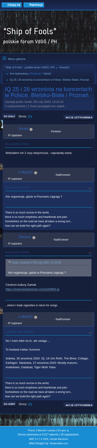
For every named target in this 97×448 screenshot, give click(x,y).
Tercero (24, 237)
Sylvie (47, 73)
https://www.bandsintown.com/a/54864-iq (32, 289)
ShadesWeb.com (59, 443)
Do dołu (9, 116)
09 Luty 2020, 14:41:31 (17, 144)
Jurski (23, 129)
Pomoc (31, 430)
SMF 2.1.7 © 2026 (38, 439)
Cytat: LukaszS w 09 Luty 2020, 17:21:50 (36, 262)
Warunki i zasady (46, 430)
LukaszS (25, 172)
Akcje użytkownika (79, 117)
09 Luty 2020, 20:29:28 (17, 252)
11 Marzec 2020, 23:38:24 (19, 331)
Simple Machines (59, 439)
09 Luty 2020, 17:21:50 (17, 187)
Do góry (9, 404)
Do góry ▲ (63, 430)
